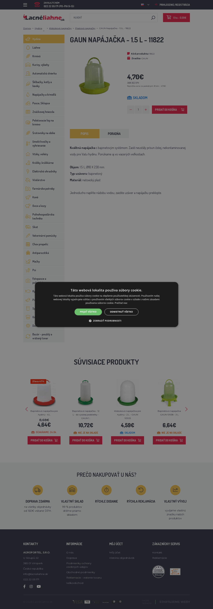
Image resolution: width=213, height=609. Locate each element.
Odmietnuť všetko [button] (121, 311)
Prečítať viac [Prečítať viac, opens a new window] (121, 302)
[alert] (106, 304)
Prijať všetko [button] (88, 311)
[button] (106, 321)
